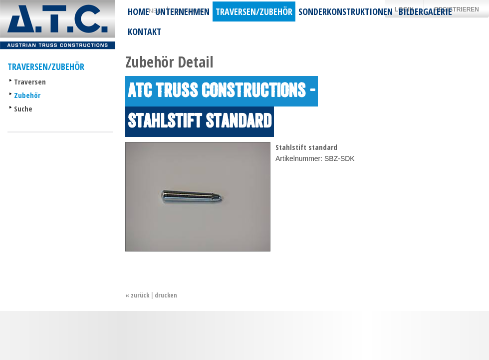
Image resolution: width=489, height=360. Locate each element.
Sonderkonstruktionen (345, 12)
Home (138, 12)
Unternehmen (182, 12)
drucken (166, 295)
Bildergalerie (425, 12)
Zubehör (27, 95)
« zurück (137, 295)
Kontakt (144, 32)
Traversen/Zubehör (254, 12)
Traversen (30, 81)
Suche (23, 109)
